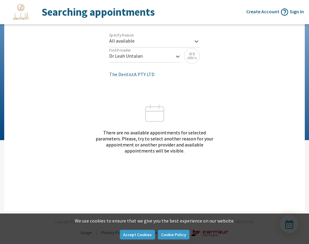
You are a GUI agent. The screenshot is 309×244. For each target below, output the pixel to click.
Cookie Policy (173, 234)
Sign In (297, 11)
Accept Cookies (137, 234)
